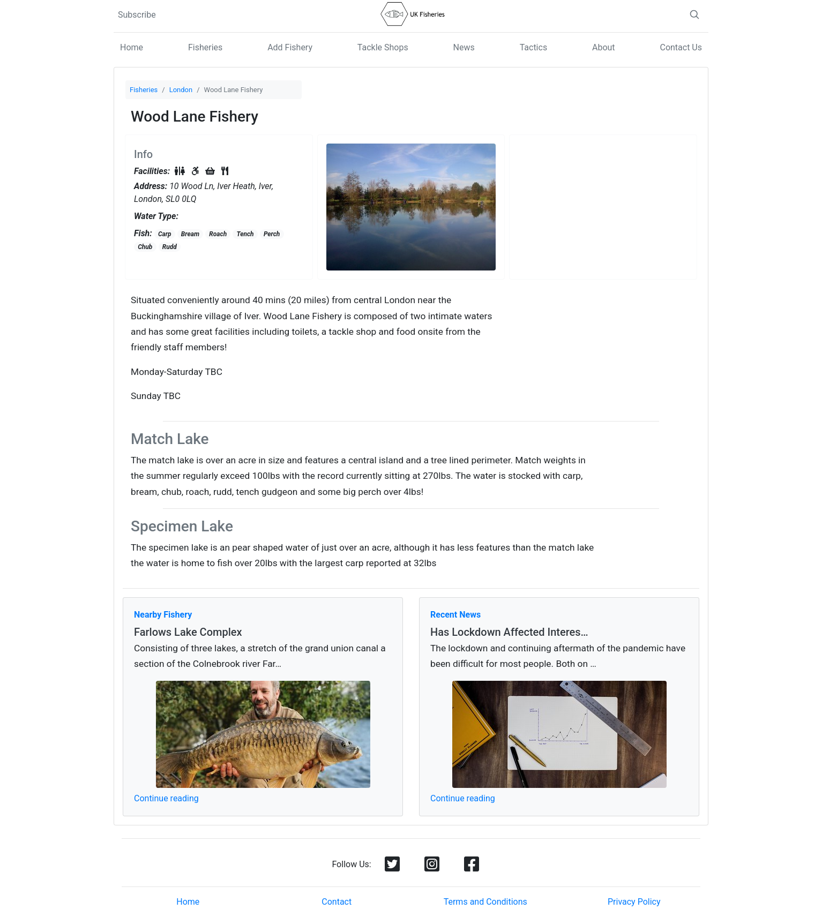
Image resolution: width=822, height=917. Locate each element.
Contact (337, 902)
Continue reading (166, 798)
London (181, 90)
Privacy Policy (634, 902)
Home (131, 47)
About (603, 47)
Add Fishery (289, 47)
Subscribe (137, 15)
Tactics (534, 47)
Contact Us (681, 47)
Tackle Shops (382, 47)
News (464, 47)
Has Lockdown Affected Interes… (509, 632)
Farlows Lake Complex (188, 632)
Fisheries (205, 47)
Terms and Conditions (485, 902)
